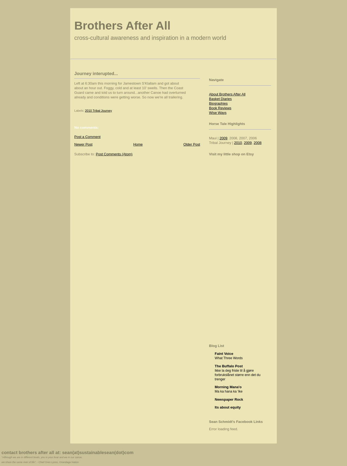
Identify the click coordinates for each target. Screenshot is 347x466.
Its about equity (228, 407)
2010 (238, 143)
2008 (258, 143)
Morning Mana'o (228, 387)
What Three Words (229, 358)
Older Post (192, 144)
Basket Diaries (220, 99)
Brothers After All (122, 25)
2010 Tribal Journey (98, 110)
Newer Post (83, 144)
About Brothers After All (227, 94)
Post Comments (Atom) (114, 154)
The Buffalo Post (229, 366)
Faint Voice (224, 354)
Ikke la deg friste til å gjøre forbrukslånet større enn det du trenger (238, 375)
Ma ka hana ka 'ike (229, 391)
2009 (223, 138)
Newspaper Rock (229, 399)
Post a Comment (87, 137)
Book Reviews (220, 108)
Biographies (218, 103)
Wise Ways (218, 113)
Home (138, 144)
